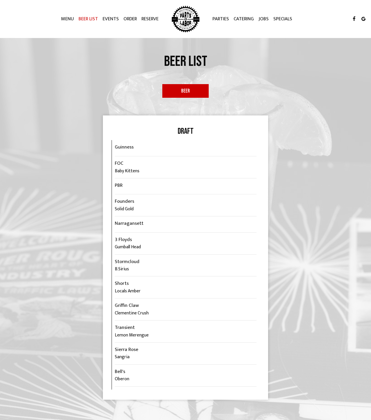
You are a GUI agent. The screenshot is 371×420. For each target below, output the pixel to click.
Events (111, 19)
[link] (185, 18)
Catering (244, 19)
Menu (67, 19)
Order (130, 19)
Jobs (264, 19)
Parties (220, 19)
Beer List (88, 19)
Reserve (150, 19)
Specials (282, 19)
